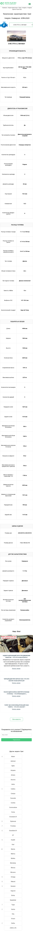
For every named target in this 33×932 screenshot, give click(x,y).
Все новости (16, 719)
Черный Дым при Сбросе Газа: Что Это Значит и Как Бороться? (16, 679)
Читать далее (16, 668)
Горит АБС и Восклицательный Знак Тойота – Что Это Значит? (16, 705)
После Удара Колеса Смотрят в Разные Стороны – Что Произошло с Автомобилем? (16, 692)
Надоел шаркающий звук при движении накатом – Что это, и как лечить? (16, 656)
